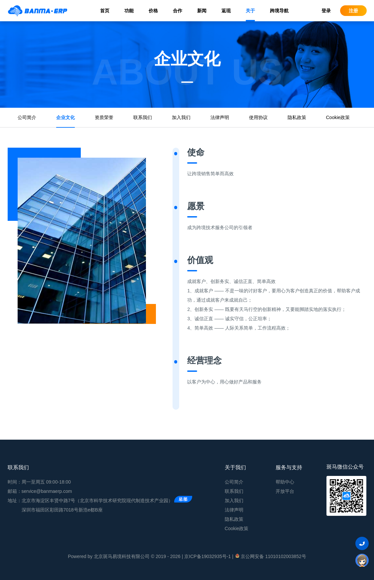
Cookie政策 (338, 117)
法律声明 (219, 117)
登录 (326, 10)
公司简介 (27, 117)
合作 (177, 10)
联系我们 (142, 117)
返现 (226, 10)
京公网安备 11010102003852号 (270, 556)
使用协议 (258, 117)
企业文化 (65, 117)
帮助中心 (285, 482)
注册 (353, 10)
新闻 (201, 10)
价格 (153, 10)
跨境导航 (279, 10)
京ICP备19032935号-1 (207, 556)
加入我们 (181, 117)
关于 (250, 10)
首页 (104, 10)
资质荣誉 (104, 117)
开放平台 (285, 491)
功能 (129, 10)
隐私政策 (297, 117)
